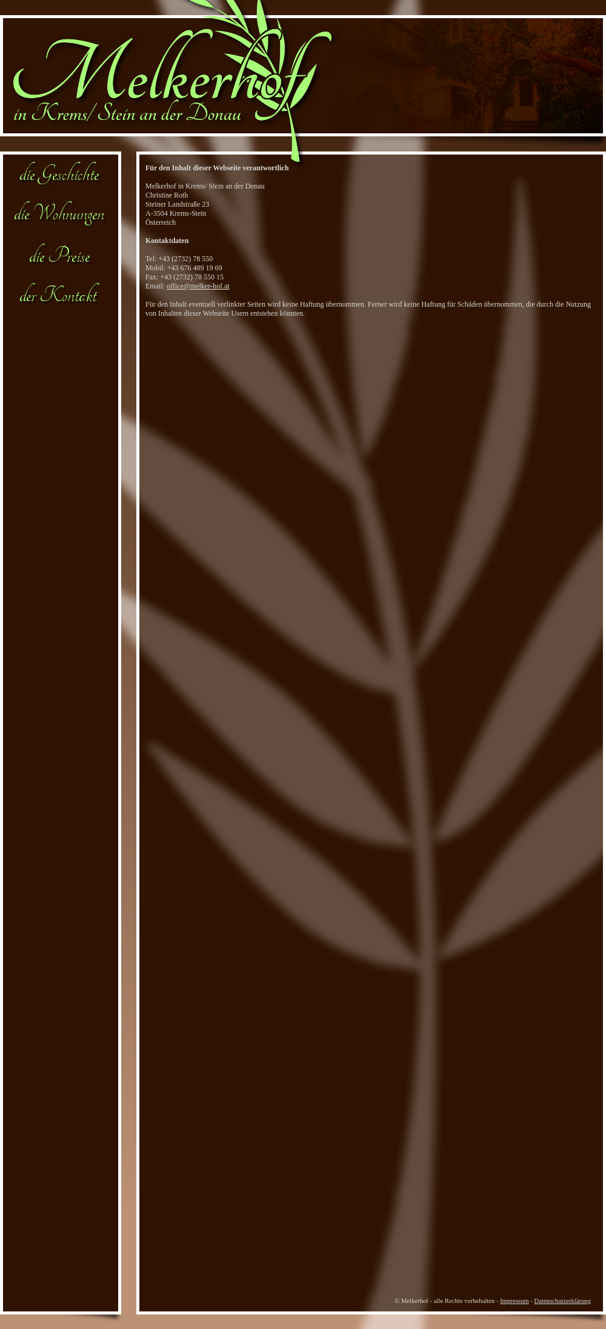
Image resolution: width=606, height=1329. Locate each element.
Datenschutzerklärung (562, 1300)
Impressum (514, 1300)
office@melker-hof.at (198, 286)
